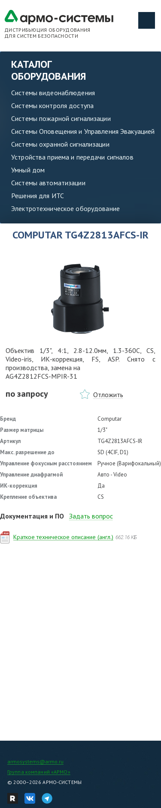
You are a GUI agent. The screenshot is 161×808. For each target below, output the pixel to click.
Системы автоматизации (48, 182)
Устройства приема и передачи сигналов (72, 157)
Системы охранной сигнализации (60, 144)
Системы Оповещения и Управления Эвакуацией (83, 131)
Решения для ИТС (37, 195)
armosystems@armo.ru (35, 761)
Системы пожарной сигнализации (61, 118)
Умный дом (28, 170)
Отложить (108, 394)
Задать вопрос (91, 516)
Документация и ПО (32, 516)
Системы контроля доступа (52, 105)
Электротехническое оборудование (65, 208)
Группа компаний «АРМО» (38, 772)
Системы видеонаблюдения (53, 92)
